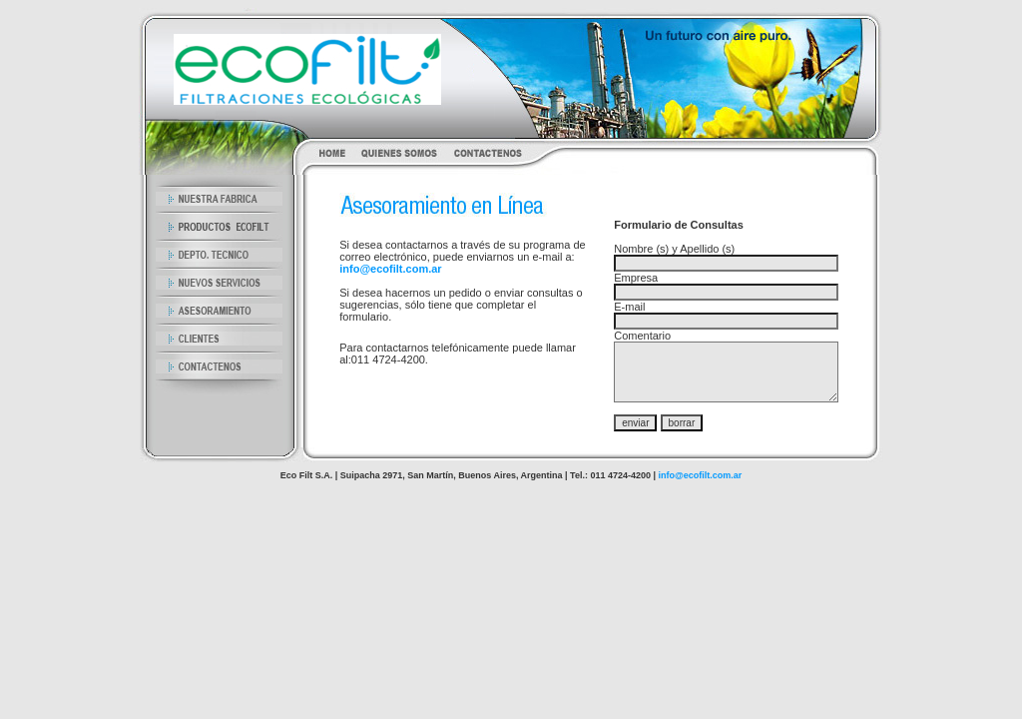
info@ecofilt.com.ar (390, 269)
